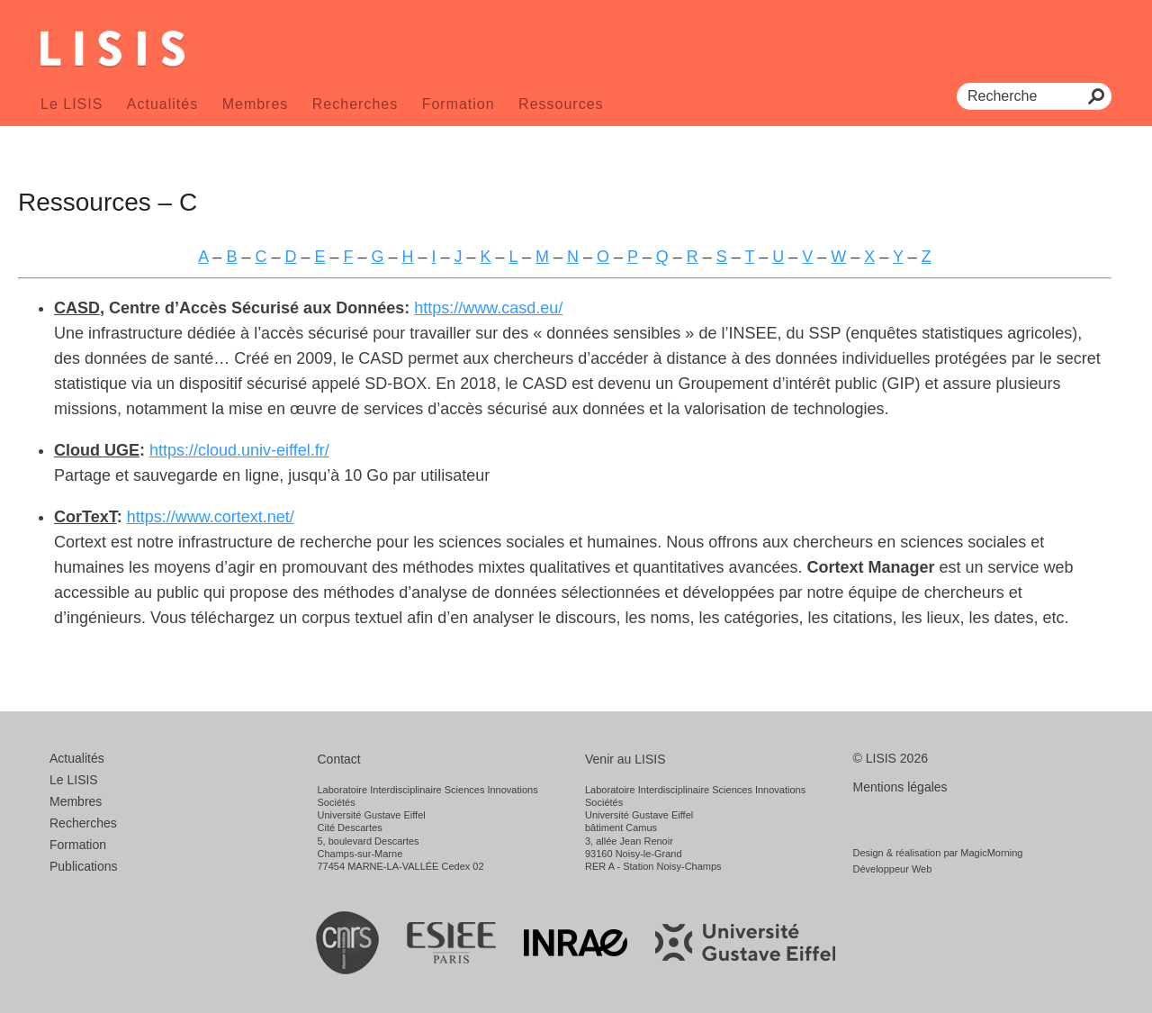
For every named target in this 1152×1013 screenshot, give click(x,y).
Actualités (162, 104)
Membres (255, 104)
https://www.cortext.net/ (210, 517)
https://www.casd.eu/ (488, 308)
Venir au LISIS (625, 759)
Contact (339, 759)
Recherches (355, 104)
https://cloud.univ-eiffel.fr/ (239, 450)
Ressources (560, 104)
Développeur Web (892, 869)
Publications (84, 866)
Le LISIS (71, 104)
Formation (458, 104)
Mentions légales (900, 787)
